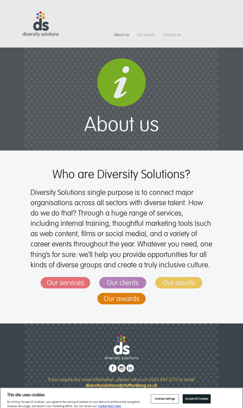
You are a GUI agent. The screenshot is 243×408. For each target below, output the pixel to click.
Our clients (122, 282)
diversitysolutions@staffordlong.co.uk (121, 385)
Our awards (121, 298)
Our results (179, 282)
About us (121, 34)
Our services (65, 282)
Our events (146, 34)
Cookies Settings (165, 400)
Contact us (172, 34)
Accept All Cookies (196, 400)
